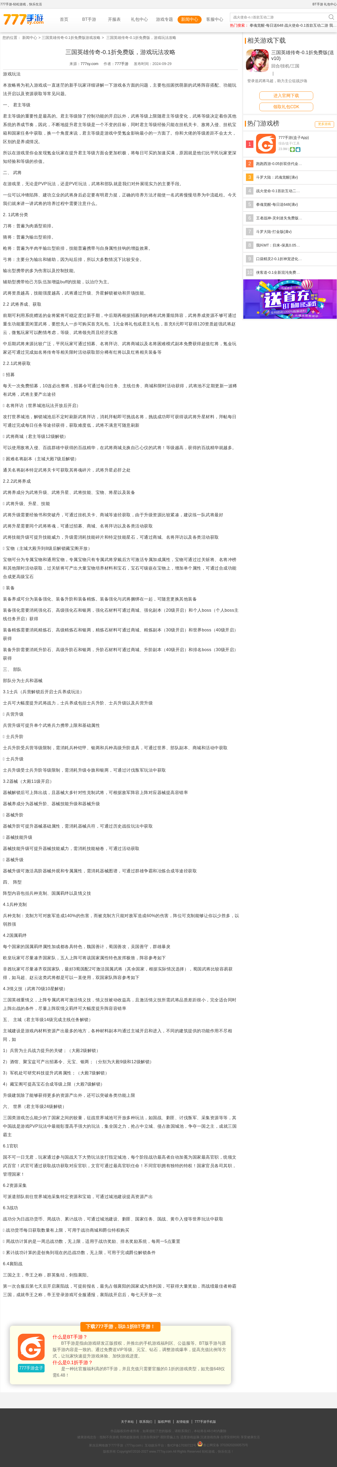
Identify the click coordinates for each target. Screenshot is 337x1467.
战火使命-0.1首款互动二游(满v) (282, 191)
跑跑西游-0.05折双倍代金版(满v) (283, 164)
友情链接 (182, 1422)
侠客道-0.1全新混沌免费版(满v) (282, 272)
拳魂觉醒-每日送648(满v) (277, 204)
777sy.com (90, 64)
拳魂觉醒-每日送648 (266, 25)
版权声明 (164, 1422)
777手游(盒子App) (294, 137)
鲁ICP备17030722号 (181, 1445)
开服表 (114, 19)
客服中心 (214, 19)
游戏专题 (164, 19)
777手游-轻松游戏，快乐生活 (21, 4)
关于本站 (127, 1422)
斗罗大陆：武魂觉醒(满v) (277, 177)
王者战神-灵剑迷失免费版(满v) (281, 218)
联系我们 (145, 1422)
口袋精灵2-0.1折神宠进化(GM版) (283, 259)
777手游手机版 (205, 1422)
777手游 (121, 64)
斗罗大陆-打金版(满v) (274, 231)
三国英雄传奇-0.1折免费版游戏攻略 (71, 37)
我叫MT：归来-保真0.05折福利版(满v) (287, 245)
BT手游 (317, 4)
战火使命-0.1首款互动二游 (306, 25)
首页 (64, 19)
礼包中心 (330, 4)
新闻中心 (189, 19)
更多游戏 (324, 124)
